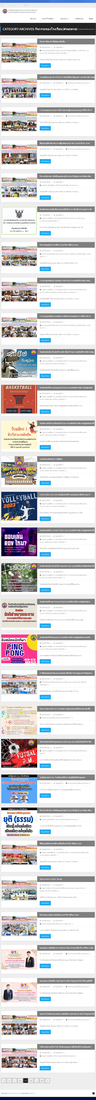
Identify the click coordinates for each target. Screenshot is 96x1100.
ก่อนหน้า (3, 1080)
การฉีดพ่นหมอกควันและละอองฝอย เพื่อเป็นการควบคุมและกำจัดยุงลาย (66, 673)
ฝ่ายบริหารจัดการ (52, 221)
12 (20, 1081)
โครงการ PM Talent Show (51, 879)
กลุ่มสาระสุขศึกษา (48, 218)
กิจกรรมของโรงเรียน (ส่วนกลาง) (52, 51)
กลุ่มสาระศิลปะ (47, 888)
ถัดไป (47, 1080)
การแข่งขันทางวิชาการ (61, 290)
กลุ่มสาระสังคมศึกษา (48, 185)
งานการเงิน (47, 578)
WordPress (31, 1093)
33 (42, 1081)
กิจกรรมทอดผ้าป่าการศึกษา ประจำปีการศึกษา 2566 (59, 245)
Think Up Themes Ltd (14, 1093)
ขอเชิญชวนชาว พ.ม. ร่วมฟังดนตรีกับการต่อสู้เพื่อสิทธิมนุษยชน (62, 778)
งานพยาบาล (67, 682)
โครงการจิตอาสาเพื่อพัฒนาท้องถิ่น (52, 42)
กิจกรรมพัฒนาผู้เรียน (70, 51)
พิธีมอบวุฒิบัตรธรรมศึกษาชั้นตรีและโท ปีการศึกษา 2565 (61, 844)
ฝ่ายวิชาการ (73, 292)
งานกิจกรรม (82, 51)
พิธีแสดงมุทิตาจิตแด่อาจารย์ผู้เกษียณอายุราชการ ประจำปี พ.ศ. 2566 (65, 143)
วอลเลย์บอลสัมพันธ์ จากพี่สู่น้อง (51, 459)
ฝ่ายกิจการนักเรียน (61, 53)
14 (31, 1081)
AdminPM (59, 47)
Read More (45, 66)
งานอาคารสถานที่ (77, 682)
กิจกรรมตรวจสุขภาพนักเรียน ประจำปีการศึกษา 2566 (59, 915)
